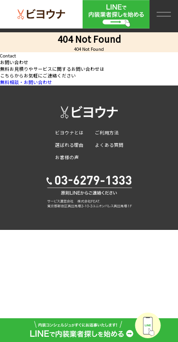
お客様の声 (67, 157)
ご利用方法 (107, 132)
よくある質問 (109, 145)
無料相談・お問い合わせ (26, 82)
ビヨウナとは (69, 132)
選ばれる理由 (69, 145)
